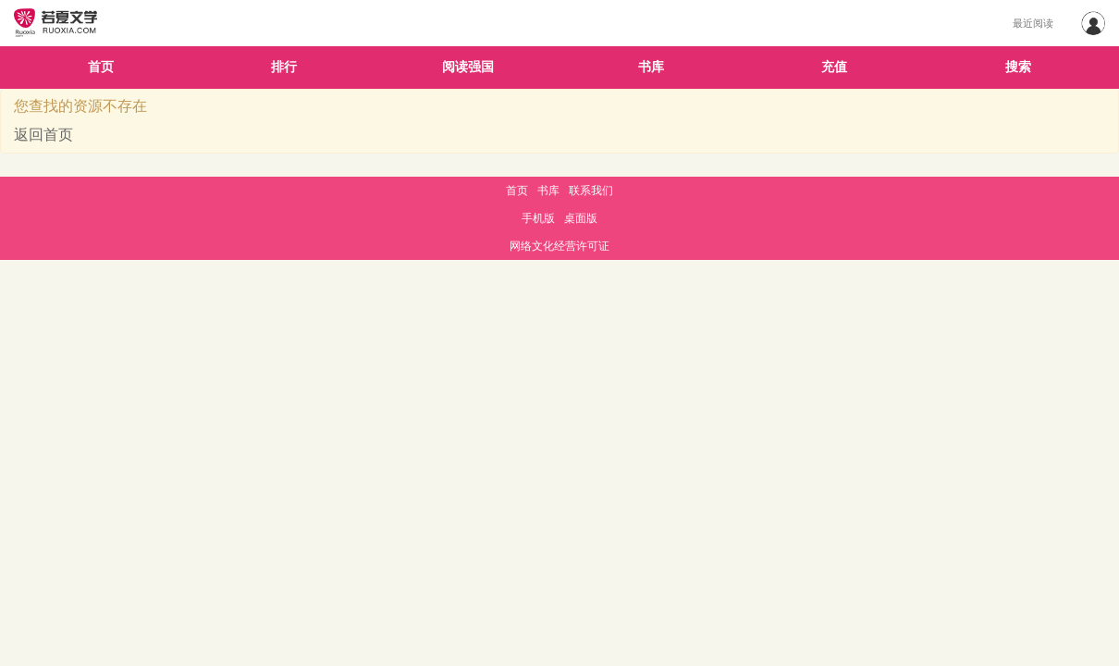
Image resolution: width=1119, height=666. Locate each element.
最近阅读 (1033, 23)
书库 (651, 67)
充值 (834, 67)
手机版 (538, 218)
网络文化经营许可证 (559, 246)
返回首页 (43, 134)
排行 (284, 67)
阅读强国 (468, 67)
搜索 (1018, 67)
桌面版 (580, 218)
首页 (101, 67)
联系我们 (591, 190)
